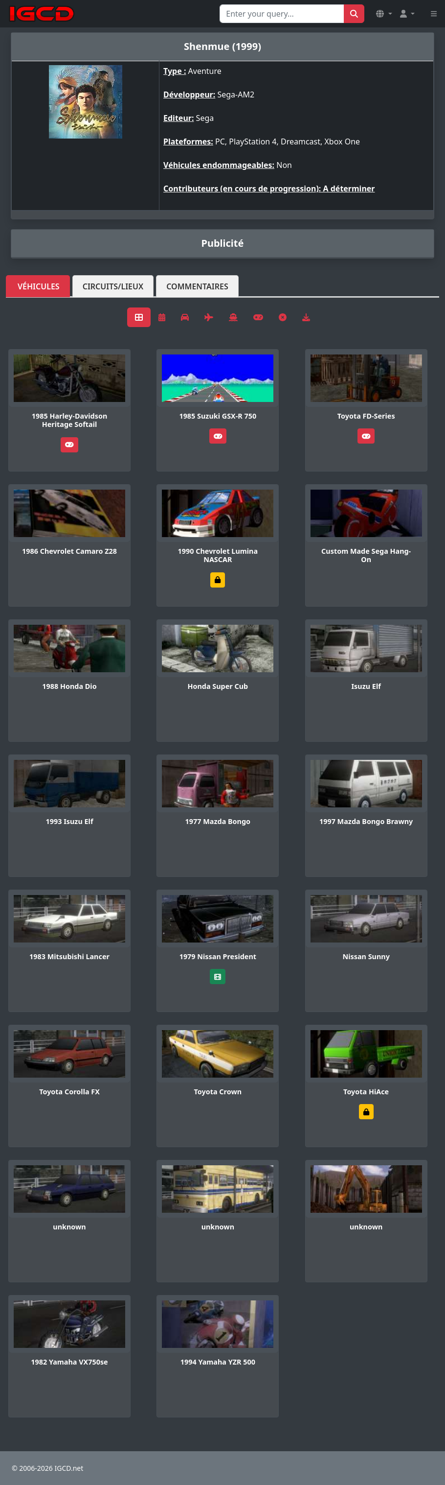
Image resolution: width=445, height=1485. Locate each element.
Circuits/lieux (113, 286)
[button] (384, 14)
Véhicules (39, 286)
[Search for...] (282, 13)
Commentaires (197, 286)
